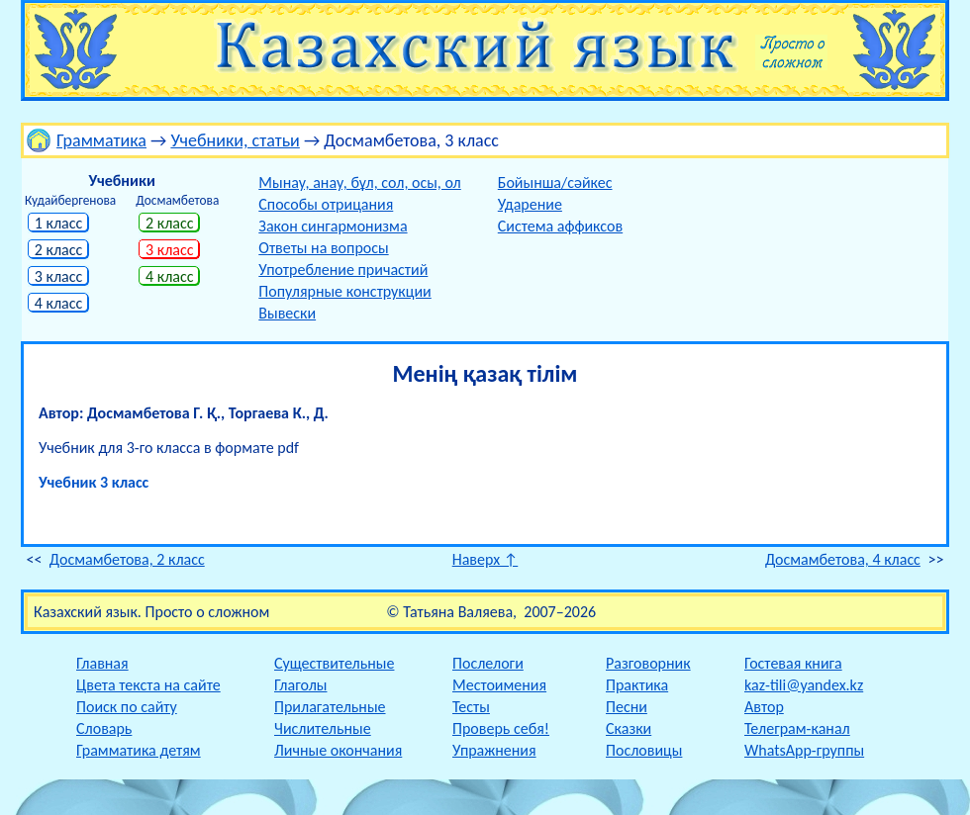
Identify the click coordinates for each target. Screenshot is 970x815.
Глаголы (300, 685)
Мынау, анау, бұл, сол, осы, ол (359, 182)
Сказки (628, 728)
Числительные (322, 728)
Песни (626, 706)
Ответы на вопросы (323, 247)
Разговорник (648, 663)
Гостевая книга (793, 663)
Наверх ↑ (485, 559)
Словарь (104, 728)
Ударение (530, 204)
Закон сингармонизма (332, 226)
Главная (102, 663)
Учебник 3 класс (93, 482)
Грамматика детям (138, 750)
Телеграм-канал (797, 728)
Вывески (287, 313)
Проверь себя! (500, 728)
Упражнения (494, 750)
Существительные (334, 663)
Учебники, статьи (234, 140)
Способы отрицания (325, 204)
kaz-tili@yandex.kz (803, 685)
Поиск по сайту (126, 706)
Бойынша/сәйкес (555, 182)
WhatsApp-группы (804, 750)
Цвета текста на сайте (148, 685)
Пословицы (644, 750)
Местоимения (499, 685)
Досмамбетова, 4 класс (843, 559)
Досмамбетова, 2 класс (127, 559)
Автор (764, 706)
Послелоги (488, 663)
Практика (637, 685)
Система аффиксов (560, 226)
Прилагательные (330, 706)
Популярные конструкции (344, 291)
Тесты (471, 706)
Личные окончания (338, 750)
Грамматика (101, 140)
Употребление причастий (343, 269)
